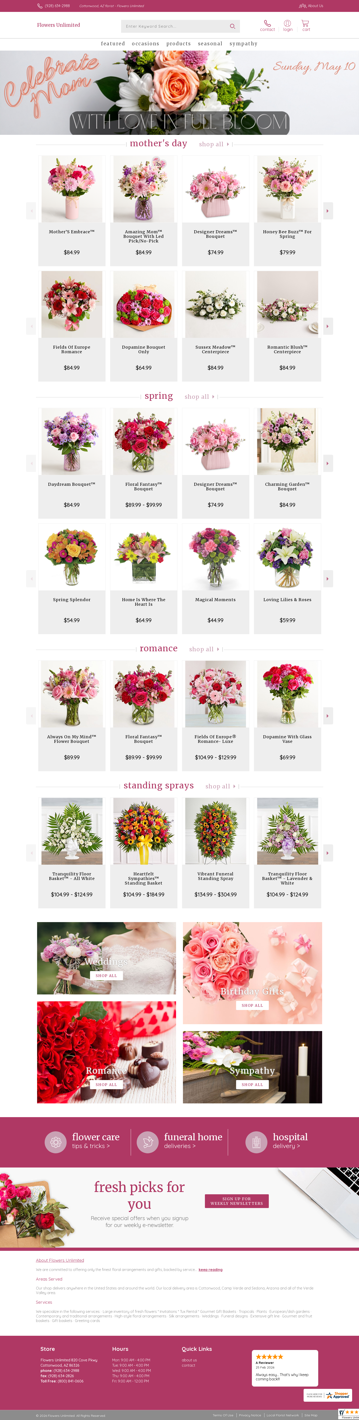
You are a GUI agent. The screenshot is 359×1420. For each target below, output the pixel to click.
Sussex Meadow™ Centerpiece (216, 349)
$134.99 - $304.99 (216, 894)
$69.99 (287, 757)
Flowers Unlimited (58, 25)
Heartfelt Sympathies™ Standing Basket (144, 878)
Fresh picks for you (139, 1203)
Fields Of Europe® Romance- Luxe (216, 739)
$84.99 (72, 252)
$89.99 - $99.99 (143, 504)
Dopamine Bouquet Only (144, 349)
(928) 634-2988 (57, 5)
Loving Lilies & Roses (288, 599)
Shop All (211, 144)
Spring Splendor (72, 599)
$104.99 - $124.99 (71, 894)
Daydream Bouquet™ (71, 484)
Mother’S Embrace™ (72, 231)
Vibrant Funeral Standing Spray (216, 876)
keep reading (211, 1269)
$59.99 (287, 620)
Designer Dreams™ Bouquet (215, 234)
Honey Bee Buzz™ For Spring (287, 234)
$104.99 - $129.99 (215, 757)
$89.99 (72, 757)
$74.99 (215, 252)
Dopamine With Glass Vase (287, 739)
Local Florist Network (283, 1415)
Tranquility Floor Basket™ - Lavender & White (287, 878)
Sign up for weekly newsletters (237, 1201)
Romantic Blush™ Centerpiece (287, 349)
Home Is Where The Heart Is (144, 602)
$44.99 (215, 620)
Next (328, 211)
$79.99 (287, 252)
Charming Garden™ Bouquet (287, 486)
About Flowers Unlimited (60, 1260)
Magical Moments (215, 599)
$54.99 (72, 620)
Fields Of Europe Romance (71, 349)
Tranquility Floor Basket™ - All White (72, 876)
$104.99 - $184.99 (143, 894)
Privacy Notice (250, 1415)
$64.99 (144, 367)
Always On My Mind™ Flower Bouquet (71, 739)
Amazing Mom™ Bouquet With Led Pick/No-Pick (143, 236)
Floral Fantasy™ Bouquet (143, 486)
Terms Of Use (223, 1415)
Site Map (311, 1415)
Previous (31, 211)
